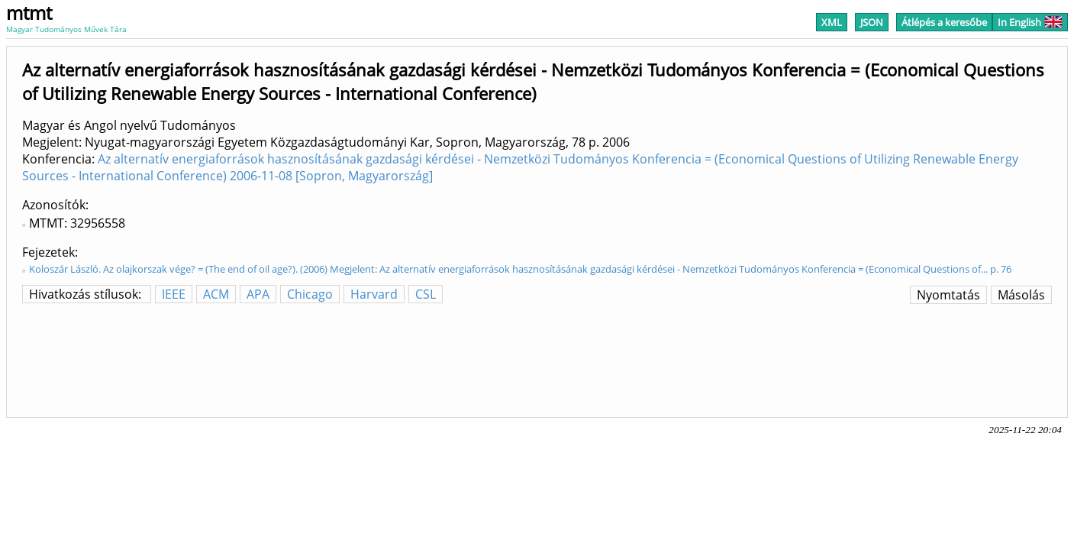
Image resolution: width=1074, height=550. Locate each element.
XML (831, 22)
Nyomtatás (948, 294)
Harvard (374, 294)
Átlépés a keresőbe (944, 22)
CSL (425, 294)
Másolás (1021, 294)
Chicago (310, 294)
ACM (216, 294)
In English (1030, 22)
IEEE (173, 294)
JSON (871, 22)
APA (258, 294)
